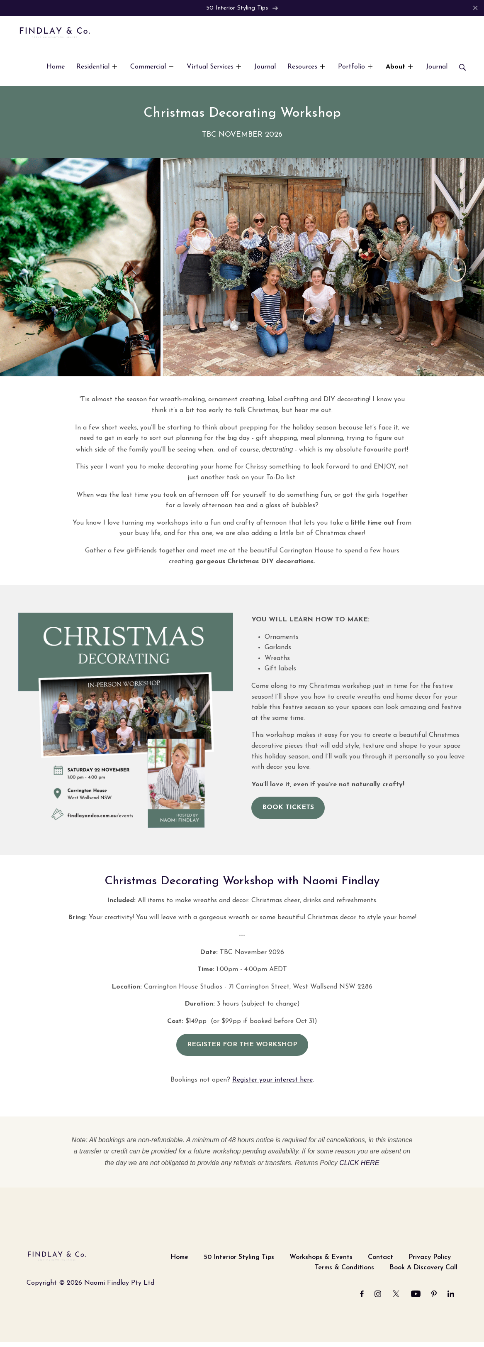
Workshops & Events (321, 1257)
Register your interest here (272, 1080)
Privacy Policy (430, 1257)
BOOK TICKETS (288, 808)
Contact (380, 1257)
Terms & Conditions (344, 1268)
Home (179, 1257)
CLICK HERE (359, 1163)
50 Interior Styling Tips (242, 8)
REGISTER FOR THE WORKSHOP (242, 1045)
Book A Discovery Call (423, 1268)
